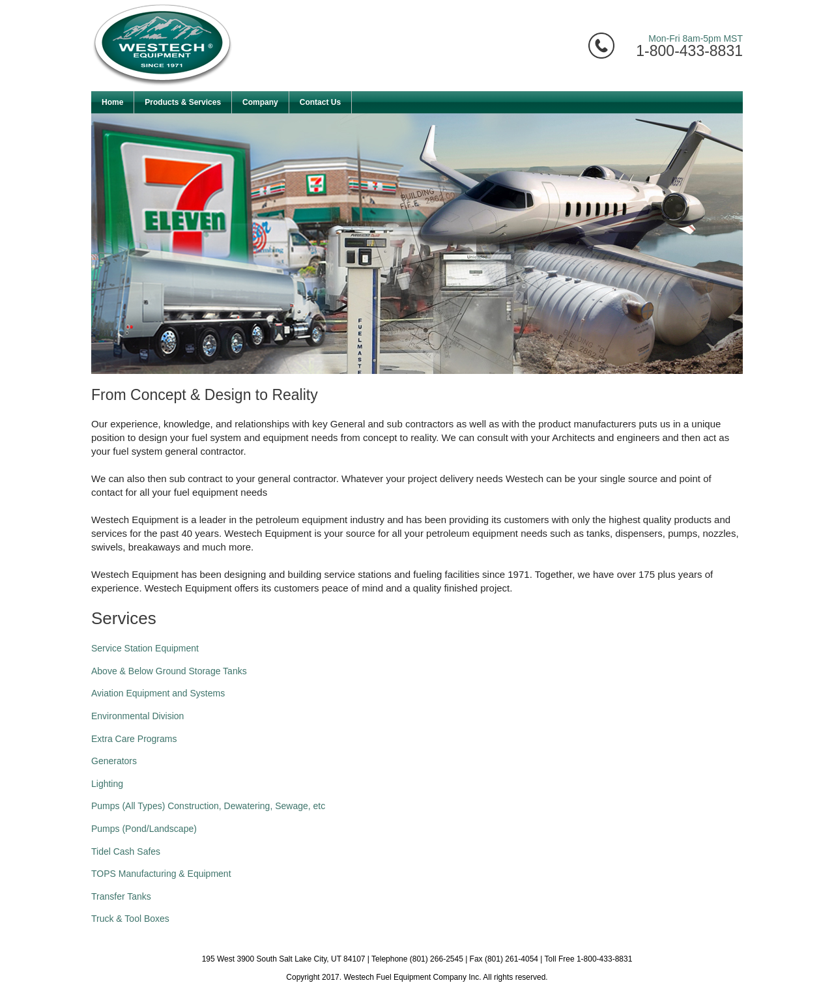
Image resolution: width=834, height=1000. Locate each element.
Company (260, 102)
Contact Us (320, 102)
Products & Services (183, 102)
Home (112, 102)
